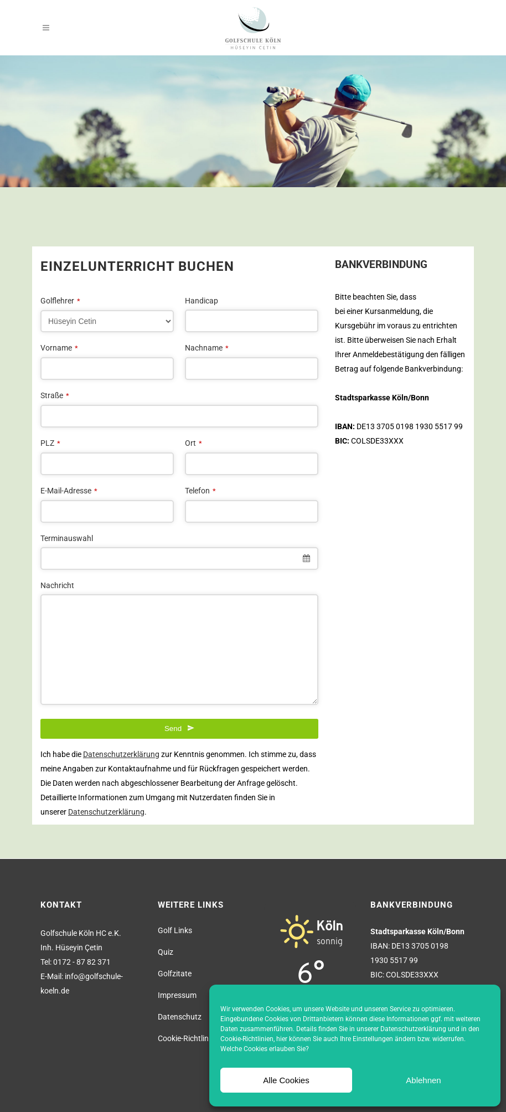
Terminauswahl (66, 538)
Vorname (59, 347)
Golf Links (175, 930)
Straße (54, 395)
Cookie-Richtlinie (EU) (194, 1038)
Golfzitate (175, 973)
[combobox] (179, 558)
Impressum (177, 995)
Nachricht (57, 585)
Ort (193, 443)
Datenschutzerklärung (413, 1029)
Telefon (200, 490)
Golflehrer (60, 300)
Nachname (207, 347)
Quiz (165, 952)
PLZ (50, 443)
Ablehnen (423, 1080)
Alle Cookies (286, 1080)
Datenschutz (180, 1016)
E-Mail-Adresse (68, 490)
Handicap (201, 300)
